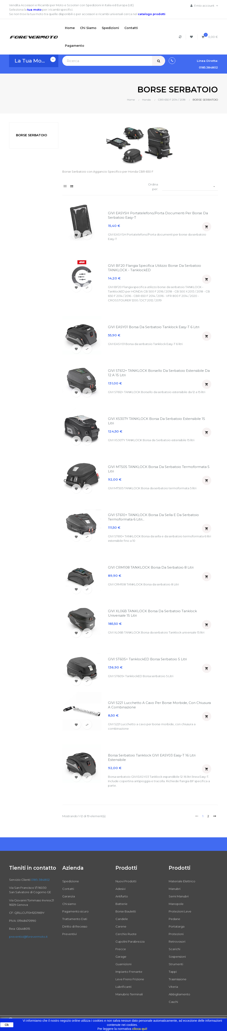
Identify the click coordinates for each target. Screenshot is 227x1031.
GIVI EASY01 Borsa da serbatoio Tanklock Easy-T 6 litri (153, 327)
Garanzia (68, 896)
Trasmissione (177, 979)
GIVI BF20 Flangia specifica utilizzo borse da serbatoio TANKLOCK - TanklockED (154, 267)
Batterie (121, 904)
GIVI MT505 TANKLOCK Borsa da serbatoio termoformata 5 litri (158, 469)
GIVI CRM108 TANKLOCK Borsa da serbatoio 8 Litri (151, 567)
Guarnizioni (123, 964)
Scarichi (174, 949)
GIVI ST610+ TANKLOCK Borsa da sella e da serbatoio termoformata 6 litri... (153, 517)
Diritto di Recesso (74, 926)
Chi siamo (69, 904)
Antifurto (121, 896)
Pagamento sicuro (75, 911)
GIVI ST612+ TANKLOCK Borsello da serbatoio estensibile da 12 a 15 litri (159, 372)
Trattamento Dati (74, 919)
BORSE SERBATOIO (31, 135)
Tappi (173, 971)
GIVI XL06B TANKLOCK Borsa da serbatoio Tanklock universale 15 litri (152, 613)
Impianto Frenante (128, 971)
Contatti (68, 889)
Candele (121, 919)
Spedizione (70, 881)
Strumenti (176, 964)
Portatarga (176, 926)
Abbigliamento (179, 994)
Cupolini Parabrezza (130, 941)
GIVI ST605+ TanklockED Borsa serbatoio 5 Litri (147, 659)
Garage (120, 956)
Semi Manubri (179, 896)
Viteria (173, 986)
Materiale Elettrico (182, 881)
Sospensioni (177, 956)
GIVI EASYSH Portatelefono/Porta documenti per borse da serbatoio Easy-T (158, 215)
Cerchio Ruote (126, 934)
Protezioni (176, 934)
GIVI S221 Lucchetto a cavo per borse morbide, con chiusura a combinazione (159, 705)
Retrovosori (177, 941)
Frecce (120, 949)
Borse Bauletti (125, 911)
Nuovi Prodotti (125, 881)
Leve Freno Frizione (129, 979)
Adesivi (120, 889)
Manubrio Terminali (129, 994)
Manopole (176, 904)
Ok (7, 1025)
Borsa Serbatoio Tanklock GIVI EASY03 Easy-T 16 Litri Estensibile (152, 757)
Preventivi (69, 934)
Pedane (174, 919)
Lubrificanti (123, 986)
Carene (120, 926)
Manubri (174, 889)
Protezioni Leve (180, 911)
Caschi (173, 1002)
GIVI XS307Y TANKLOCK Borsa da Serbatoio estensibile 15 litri (156, 421)
